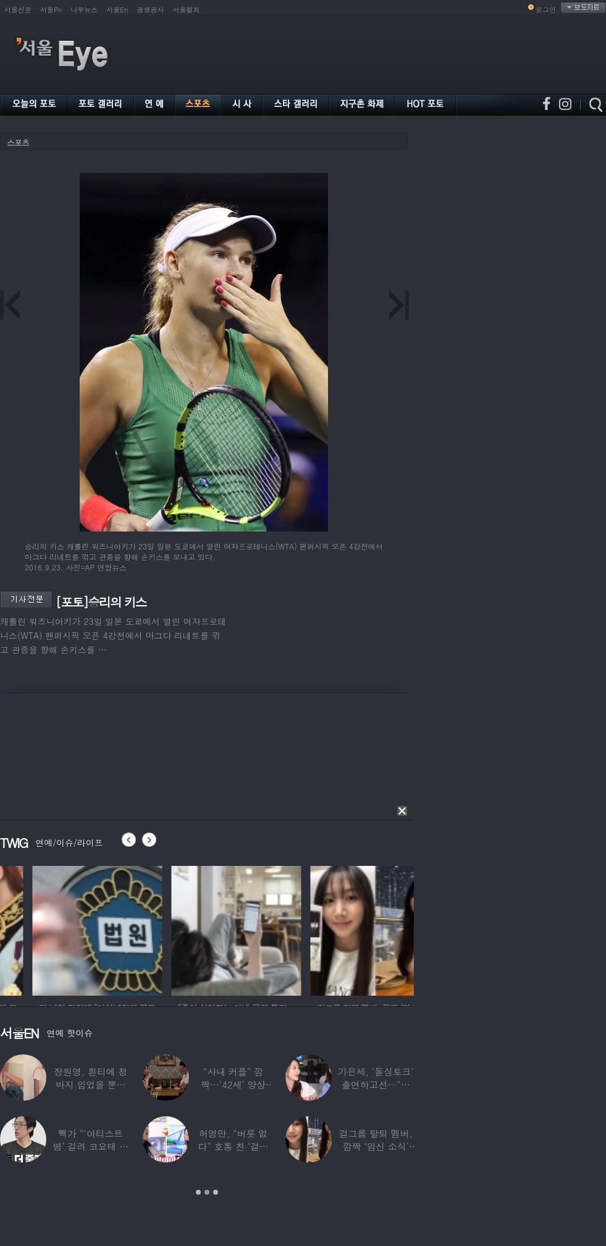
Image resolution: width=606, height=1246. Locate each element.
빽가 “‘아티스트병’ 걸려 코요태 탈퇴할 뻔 (90, 1146)
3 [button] (215, 1192)
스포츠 (18, 142)
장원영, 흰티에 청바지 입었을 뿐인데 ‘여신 (90, 1084)
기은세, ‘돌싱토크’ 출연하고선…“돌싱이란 (376, 1084)
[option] (163, 929)
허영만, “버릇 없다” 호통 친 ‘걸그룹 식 (233, 1146)
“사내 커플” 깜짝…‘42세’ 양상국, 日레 (233, 1084)
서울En (117, 9)
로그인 (546, 9)
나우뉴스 (84, 9)
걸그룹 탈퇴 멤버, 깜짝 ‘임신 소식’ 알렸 (376, 1146)
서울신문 (18, 9)
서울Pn (51, 9)
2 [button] (206, 1192)
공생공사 (150, 9)
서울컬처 (186, 9)
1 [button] (198, 1192)
